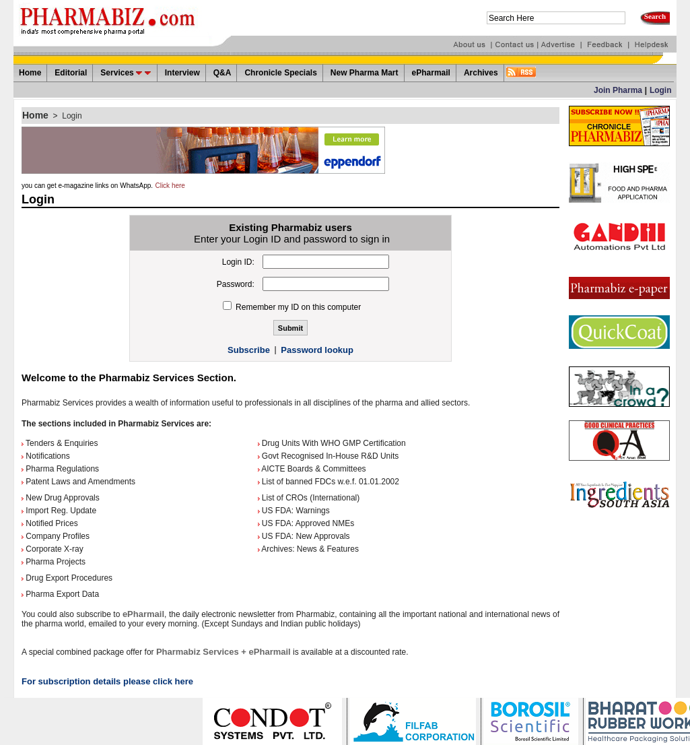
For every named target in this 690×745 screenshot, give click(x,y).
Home (35, 115)
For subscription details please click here (107, 681)
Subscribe (249, 350)
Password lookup (317, 350)
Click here (169, 185)
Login (661, 90)
